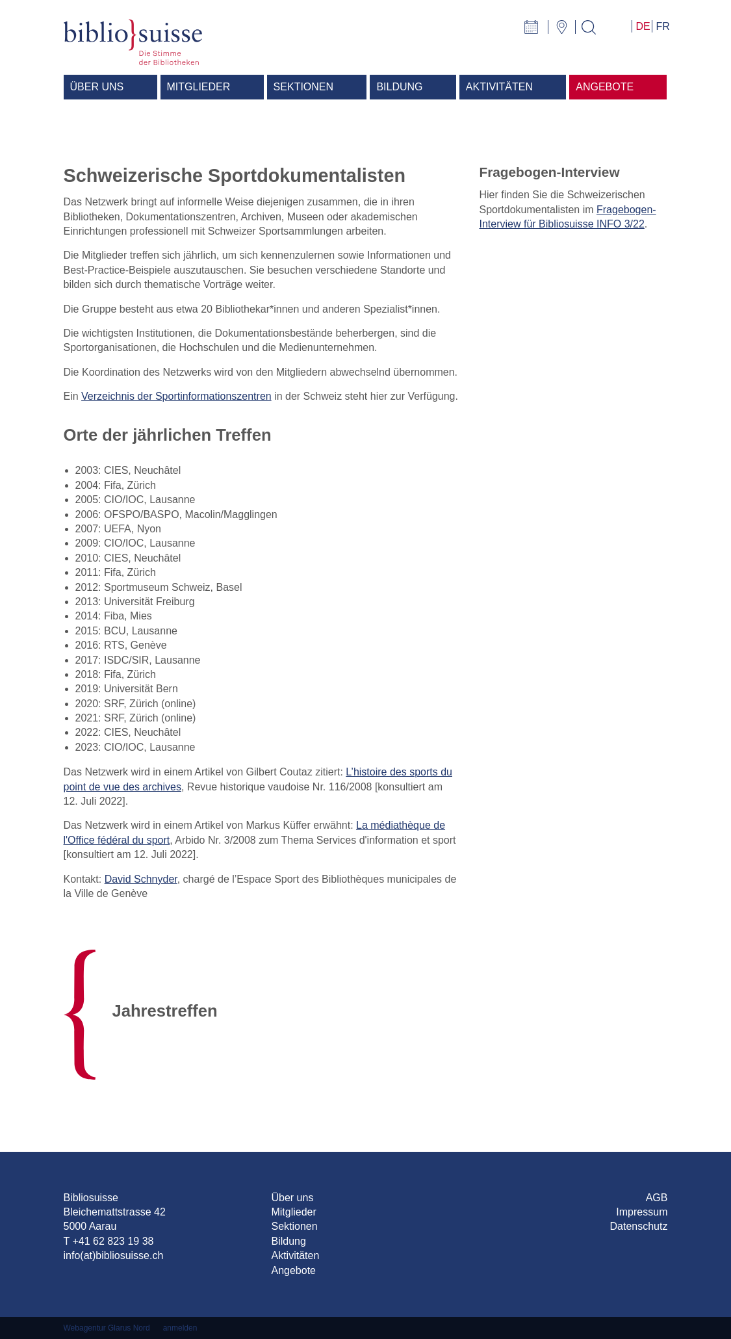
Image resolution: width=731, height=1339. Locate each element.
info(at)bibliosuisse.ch (114, 1255)
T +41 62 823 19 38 (109, 1241)
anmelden (180, 1327)
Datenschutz (639, 1226)
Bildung (288, 1241)
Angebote (293, 1270)
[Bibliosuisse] (133, 41)
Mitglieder (293, 1211)
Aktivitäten (295, 1255)
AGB (657, 1197)
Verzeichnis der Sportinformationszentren (176, 396)
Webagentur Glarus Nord (107, 1327)
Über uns (292, 1197)
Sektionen (294, 1226)
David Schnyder (141, 879)
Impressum (641, 1211)
